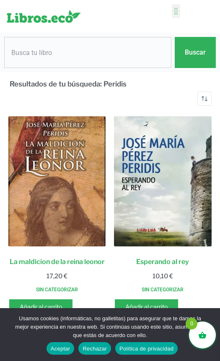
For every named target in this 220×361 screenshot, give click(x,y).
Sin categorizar (57, 290)
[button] (176, 11)
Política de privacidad (146, 348)
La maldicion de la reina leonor (57, 262)
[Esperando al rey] (162, 181)
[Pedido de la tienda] (204, 99)
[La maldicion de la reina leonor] (57, 181)
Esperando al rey (162, 262)
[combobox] (87, 52)
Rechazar (95, 348)
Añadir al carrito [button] (41, 306)
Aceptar (60, 348)
